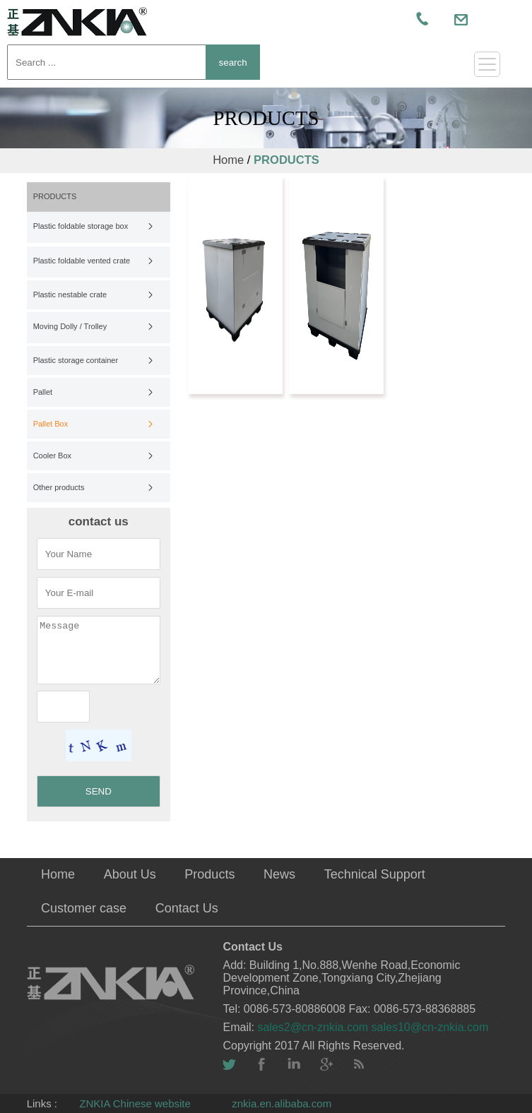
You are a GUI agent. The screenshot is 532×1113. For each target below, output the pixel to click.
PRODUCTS (286, 160)
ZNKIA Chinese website (135, 1103)
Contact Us (186, 908)
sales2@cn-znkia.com (314, 1027)
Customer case (83, 908)
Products (209, 874)
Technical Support (374, 874)
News (279, 874)
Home (228, 160)
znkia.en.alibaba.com (281, 1103)
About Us (130, 874)
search (233, 62)
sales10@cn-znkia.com (430, 1027)
